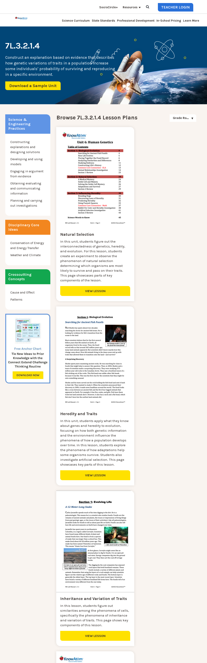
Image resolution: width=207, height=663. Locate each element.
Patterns (16, 299)
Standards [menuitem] (54, 632)
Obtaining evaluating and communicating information (25, 188)
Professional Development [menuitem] (135, 20)
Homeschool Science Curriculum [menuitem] (71, 627)
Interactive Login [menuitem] (59, 593)
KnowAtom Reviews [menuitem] (61, 607)
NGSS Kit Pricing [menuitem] (59, 583)
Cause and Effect (22, 292)
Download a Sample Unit (33, 85)
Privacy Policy (174, 652)
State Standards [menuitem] (103, 20)
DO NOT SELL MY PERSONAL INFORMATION (135, 652)
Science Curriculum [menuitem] (76, 20)
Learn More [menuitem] (191, 20)
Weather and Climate (25, 255)
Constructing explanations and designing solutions (25, 147)
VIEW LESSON (90, 296)
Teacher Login (175, 7)
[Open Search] (147, 7)
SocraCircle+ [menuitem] (108, 7)
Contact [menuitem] (53, 578)
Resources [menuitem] (130, 7)
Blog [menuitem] (50, 598)
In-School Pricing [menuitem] (168, 20)
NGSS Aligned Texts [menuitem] (61, 622)
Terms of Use (193, 652)
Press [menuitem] (51, 602)
